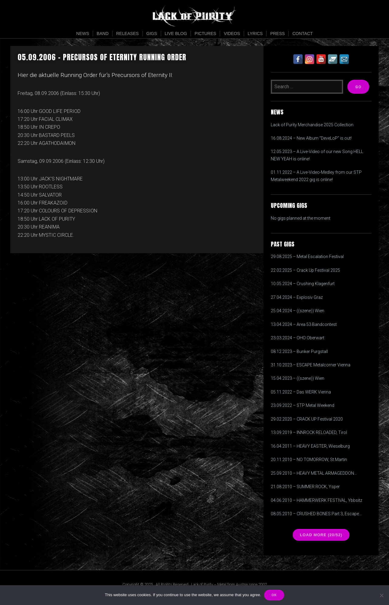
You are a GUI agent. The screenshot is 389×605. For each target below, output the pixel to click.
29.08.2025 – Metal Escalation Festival (307, 256)
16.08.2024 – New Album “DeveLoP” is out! (311, 138)
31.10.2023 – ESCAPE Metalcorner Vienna (310, 364)
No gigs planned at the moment (300, 218)
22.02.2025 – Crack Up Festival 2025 (305, 270)
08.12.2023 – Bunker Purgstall (299, 351)
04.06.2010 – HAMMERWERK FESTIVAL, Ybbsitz (316, 500)
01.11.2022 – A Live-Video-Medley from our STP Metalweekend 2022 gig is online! (316, 176)
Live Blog (176, 33)
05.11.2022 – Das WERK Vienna (301, 392)
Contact (302, 33)
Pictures (205, 33)
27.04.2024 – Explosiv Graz (297, 297)
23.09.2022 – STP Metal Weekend (302, 405)
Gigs (151, 33)
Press (277, 33)
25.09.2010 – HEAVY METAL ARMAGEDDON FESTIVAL (312, 474)
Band (102, 33)
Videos (232, 33)
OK (274, 595)
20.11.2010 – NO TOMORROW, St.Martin (309, 459)
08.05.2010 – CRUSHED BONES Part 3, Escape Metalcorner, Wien (315, 514)
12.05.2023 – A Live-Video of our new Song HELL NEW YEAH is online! (317, 155)
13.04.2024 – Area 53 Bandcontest (304, 324)
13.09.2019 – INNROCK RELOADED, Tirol (309, 432)
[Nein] (381, 595)
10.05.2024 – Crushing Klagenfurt (303, 283)
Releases (127, 33)
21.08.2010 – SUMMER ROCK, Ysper (305, 486)
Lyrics (255, 33)
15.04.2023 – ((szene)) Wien (297, 378)
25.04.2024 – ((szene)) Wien (297, 310)
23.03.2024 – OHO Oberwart (297, 337)
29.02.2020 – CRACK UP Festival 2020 (307, 419)
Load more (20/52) (321, 535)
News (82, 33)
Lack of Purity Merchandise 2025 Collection (312, 124)
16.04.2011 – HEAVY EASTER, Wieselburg (310, 446)
